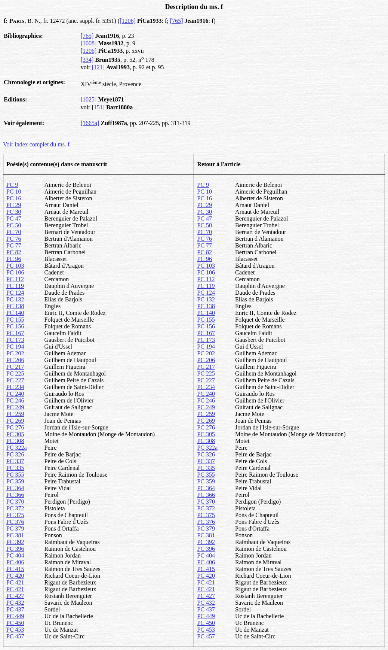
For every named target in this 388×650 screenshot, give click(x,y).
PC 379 (15, 528)
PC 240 (15, 394)
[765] (176, 21)
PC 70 (13, 232)
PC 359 (15, 481)
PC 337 (15, 461)
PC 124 (15, 292)
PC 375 (15, 515)
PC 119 (15, 286)
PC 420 (15, 575)
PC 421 (15, 582)
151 (98, 107)
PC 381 (15, 535)
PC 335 (15, 468)
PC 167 (15, 333)
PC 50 (13, 225)
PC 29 (13, 205)
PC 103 (15, 265)
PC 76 (13, 239)
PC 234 (15, 387)
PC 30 (13, 212)
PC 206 (15, 360)
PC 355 (15, 474)
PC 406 (15, 562)
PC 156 (15, 326)
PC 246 (15, 400)
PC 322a (16, 447)
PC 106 (15, 272)
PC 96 (13, 259)
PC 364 (15, 488)
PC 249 (15, 407)
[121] (98, 67)
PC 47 (13, 218)
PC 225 (15, 373)
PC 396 (15, 549)
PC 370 (15, 501)
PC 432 (15, 602)
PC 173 (15, 340)
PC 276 (15, 427)
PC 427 (15, 596)
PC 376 (15, 522)
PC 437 (15, 609)
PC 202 (15, 353)
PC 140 (15, 313)
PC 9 (12, 185)
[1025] (89, 99)
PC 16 (13, 198)
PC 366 (15, 495)
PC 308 (15, 441)
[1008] (89, 43)
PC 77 (13, 245)
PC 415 (15, 569)
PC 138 (15, 306)
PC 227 (15, 380)
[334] (87, 60)
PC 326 (15, 454)
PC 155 (15, 319)
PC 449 (15, 616)
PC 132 (15, 299)
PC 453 (15, 629)
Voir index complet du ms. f (36, 144)
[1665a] (90, 123)
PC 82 (13, 252)
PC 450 (15, 623)
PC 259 (15, 414)
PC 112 (15, 279)
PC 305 (15, 434)
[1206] (128, 21)
